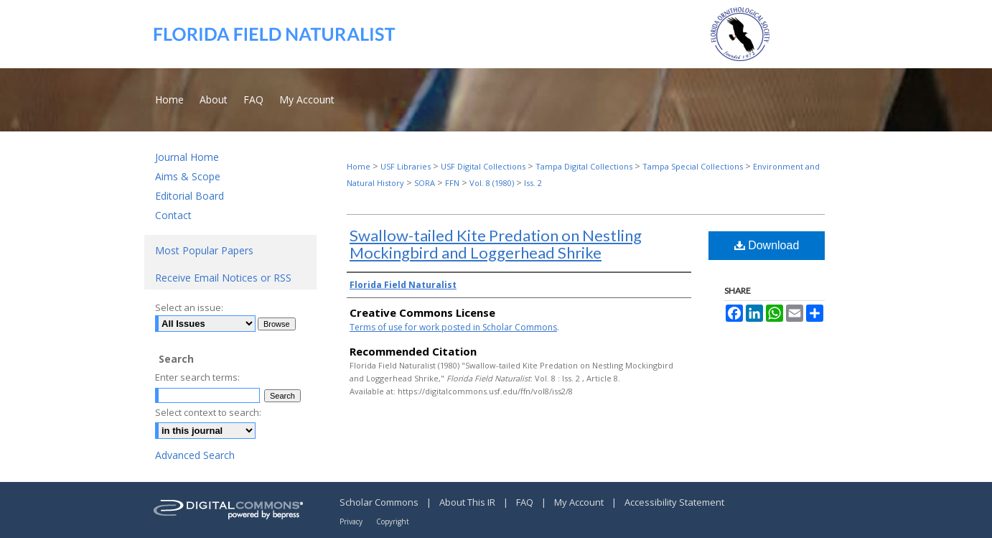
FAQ (525, 502)
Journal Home (187, 157)
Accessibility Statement (674, 502)
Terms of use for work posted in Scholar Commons (453, 327)
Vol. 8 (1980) (491, 182)
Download (767, 245)
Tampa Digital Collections (583, 166)
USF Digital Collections (483, 166)
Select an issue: (189, 307)
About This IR (468, 502)
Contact (173, 215)
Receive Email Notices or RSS (223, 277)
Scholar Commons (380, 502)
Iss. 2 (533, 182)
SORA (424, 182)
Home (358, 166)
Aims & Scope (187, 176)
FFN (452, 182)
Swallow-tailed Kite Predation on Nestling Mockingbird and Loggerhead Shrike (496, 244)
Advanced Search (195, 455)
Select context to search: (208, 412)
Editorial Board (189, 196)
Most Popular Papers (204, 250)
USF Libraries (405, 166)
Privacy (352, 521)
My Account (580, 502)
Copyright (392, 521)
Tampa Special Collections (692, 166)
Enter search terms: (197, 377)
